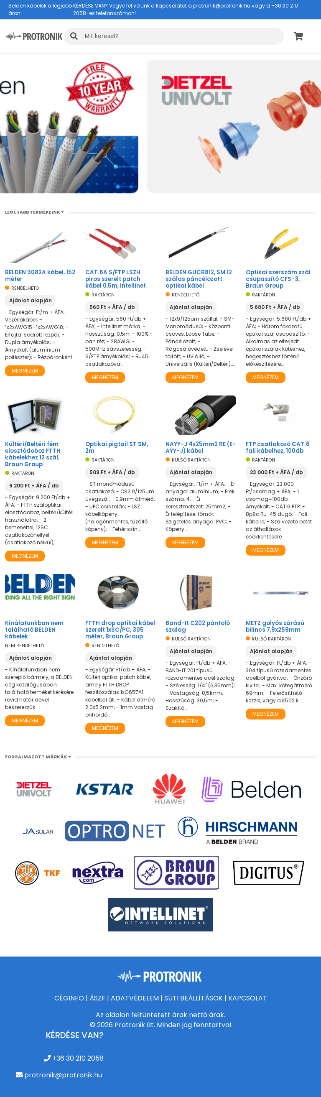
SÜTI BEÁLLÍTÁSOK (193, 998)
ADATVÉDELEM (135, 998)
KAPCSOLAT (247, 998)
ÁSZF (97, 998)
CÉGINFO (69, 998)
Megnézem (25, 370)
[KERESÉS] (174, 36)
